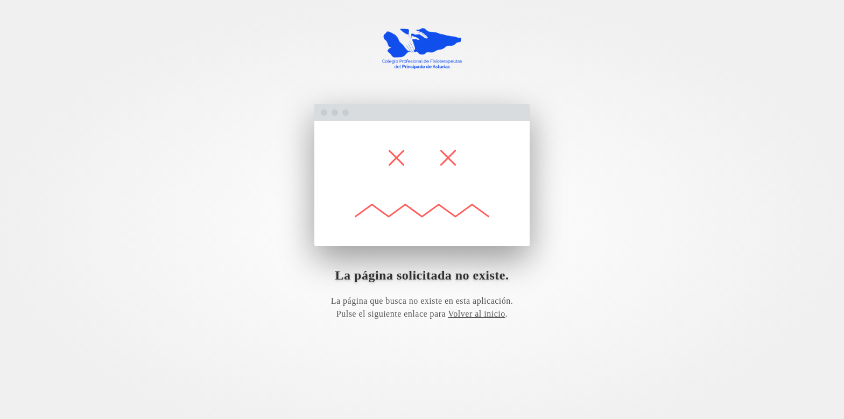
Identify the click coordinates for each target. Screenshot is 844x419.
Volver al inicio (476, 313)
